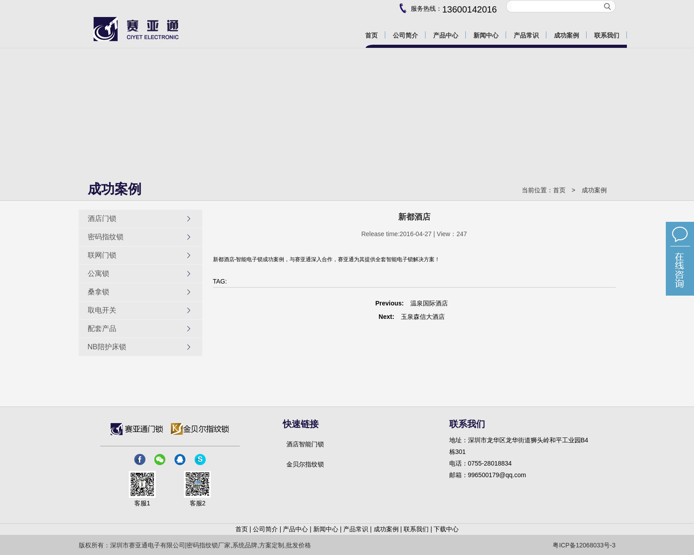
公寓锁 (140, 274)
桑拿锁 (140, 292)
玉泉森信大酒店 (423, 316)
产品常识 (355, 529)
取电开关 (140, 310)
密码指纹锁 (140, 237)
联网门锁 (140, 255)
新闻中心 (325, 529)
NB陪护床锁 (140, 347)
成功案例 (594, 190)
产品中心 (295, 529)
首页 (559, 190)
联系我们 (416, 529)
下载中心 (446, 529)
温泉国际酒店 (429, 303)
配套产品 (140, 329)
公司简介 (265, 529)
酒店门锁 (140, 219)
